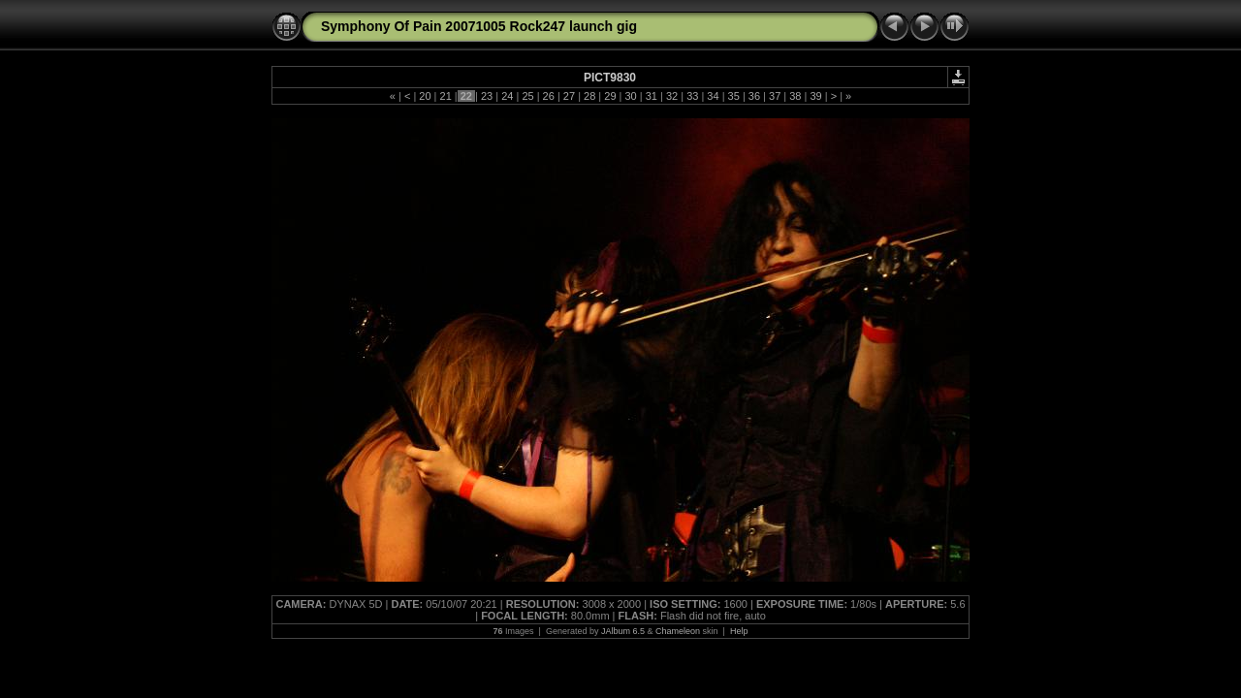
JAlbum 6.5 (623, 631)
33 (692, 96)
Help (739, 631)
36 (754, 96)
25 (527, 96)
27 (569, 96)
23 (486, 96)
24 (507, 96)
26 (548, 96)
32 (672, 96)
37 (774, 96)
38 (795, 96)
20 (424, 96)
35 (734, 96)
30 (630, 96)
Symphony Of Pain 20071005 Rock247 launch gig (479, 26)
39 (815, 96)
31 (651, 96)
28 (589, 96)
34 (712, 96)
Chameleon (677, 631)
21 (445, 96)
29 (610, 96)
